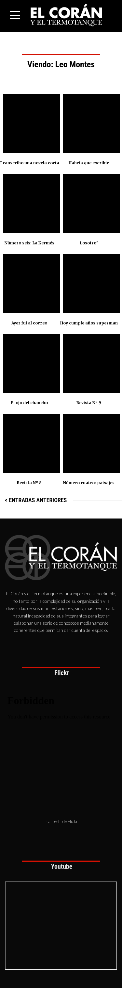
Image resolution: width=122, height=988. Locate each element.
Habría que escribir (89, 162)
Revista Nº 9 (88, 402)
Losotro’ (89, 242)
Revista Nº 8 (29, 482)
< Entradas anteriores (36, 500)
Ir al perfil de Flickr (61, 821)
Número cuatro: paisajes (89, 482)
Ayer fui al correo (29, 323)
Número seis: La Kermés (29, 242)
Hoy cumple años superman (89, 323)
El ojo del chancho (29, 402)
